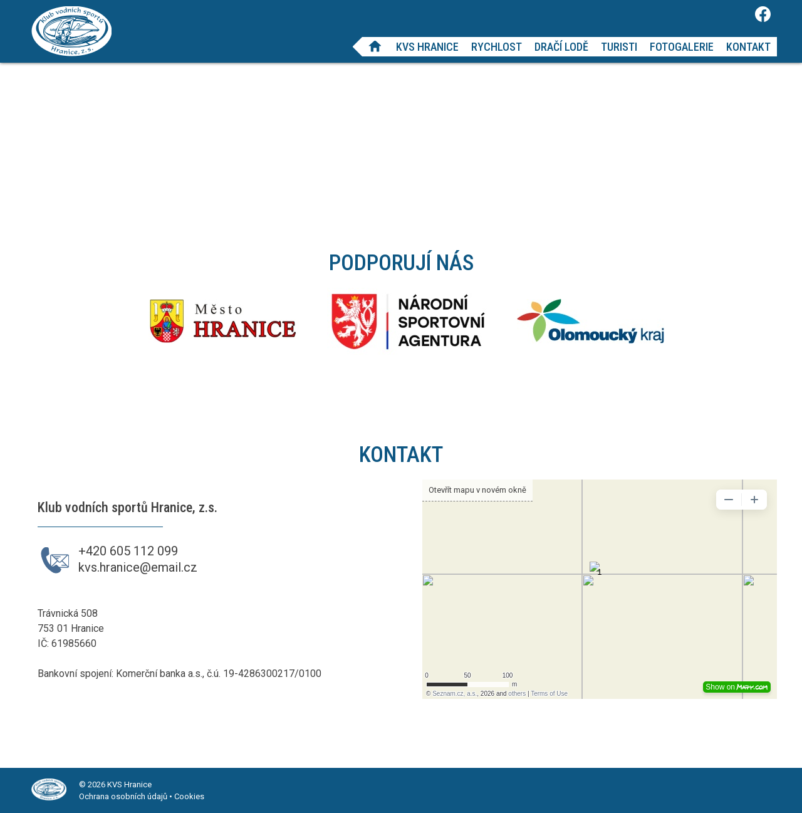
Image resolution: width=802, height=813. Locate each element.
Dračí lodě (561, 46)
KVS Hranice (427, 46)
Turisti (619, 46)
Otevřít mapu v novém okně (477, 490)
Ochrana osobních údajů (123, 796)
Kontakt (748, 46)
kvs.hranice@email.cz (137, 567)
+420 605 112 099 (128, 551)
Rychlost (496, 46)
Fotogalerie (682, 46)
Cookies (189, 796)
